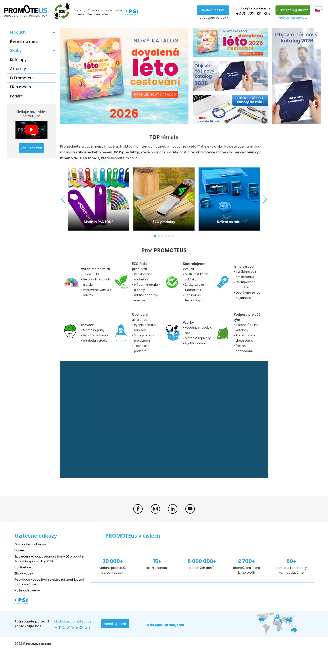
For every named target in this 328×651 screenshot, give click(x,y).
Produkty (18, 32)
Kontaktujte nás (212, 10)
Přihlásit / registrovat (293, 10)
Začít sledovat (31, 148)
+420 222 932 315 (253, 14)
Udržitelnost (23, 567)
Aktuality (18, 68)
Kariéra (16, 96)
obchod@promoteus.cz (253, 8)
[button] (155, 236)
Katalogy (18, 59)
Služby (16, 50)
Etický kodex (23, 573)
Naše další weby (27, 590)
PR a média (20, 86)
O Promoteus (22, 77)
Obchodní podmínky (30, 544)
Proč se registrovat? (293, 18)
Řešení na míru (24, 41)
